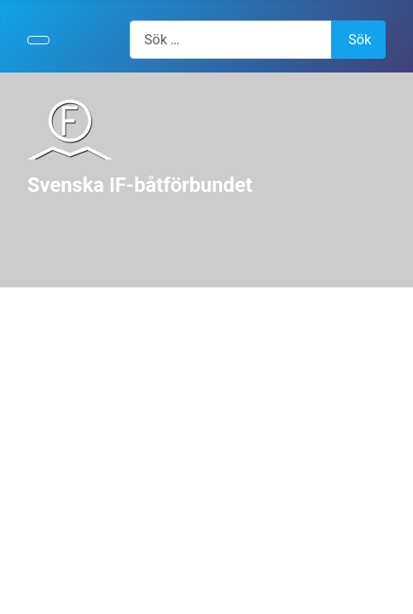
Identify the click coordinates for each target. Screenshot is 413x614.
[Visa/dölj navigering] (38, 40)
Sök (359, 40)
